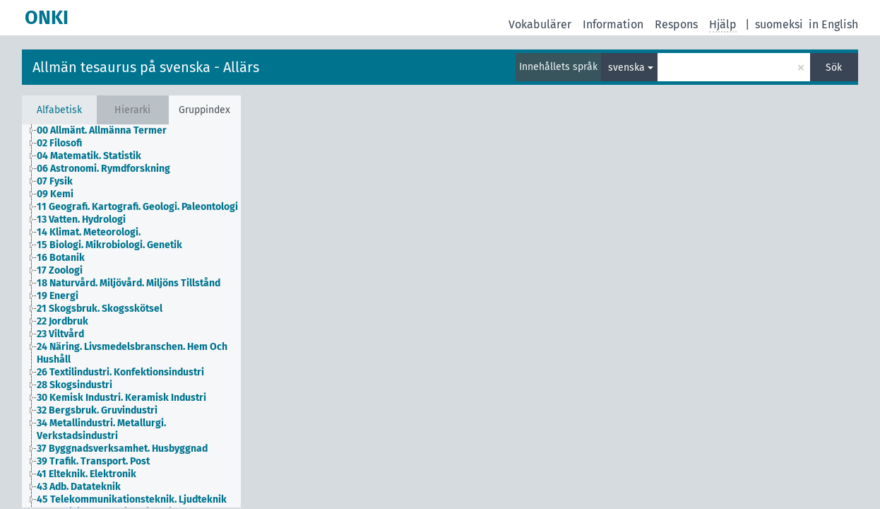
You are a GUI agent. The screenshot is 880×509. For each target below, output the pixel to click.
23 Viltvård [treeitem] (60, 334)
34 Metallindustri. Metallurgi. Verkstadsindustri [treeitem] (101, 429)
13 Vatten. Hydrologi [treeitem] (81, 219)
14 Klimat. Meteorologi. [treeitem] (89, 232)
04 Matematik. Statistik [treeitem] (89, 156)
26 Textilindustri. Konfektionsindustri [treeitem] (120, 372)
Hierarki (132, 110)
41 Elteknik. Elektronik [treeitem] (86, 474)
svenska (626, 68)
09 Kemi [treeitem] (55, 194)
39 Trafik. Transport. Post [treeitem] (93, 461)
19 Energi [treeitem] (57, 296)
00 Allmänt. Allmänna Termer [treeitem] (102, 130)
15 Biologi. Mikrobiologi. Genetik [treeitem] (109, 245)
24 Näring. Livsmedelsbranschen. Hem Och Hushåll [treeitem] (132, 353)
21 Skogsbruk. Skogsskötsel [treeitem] (99, 309)
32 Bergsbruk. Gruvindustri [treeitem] (97, 410)
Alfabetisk (59, 110)
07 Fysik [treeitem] (55, 181)
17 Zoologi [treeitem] (60, 270)
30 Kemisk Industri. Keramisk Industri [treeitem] (121, 398)
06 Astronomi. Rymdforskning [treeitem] (103, 169)
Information (613, 24)
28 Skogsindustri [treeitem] (74, 385)
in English (833, 24)
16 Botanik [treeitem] (61, 258)
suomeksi (779, 24)
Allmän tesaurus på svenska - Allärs (145, 67)
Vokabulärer (540, 24)
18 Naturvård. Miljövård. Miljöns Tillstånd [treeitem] (128, 283)
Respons (676, 24)
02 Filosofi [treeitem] (59, 143)
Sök (834, 68)
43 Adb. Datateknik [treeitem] (79, 487)
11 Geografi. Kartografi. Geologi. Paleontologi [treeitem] (137, 207)
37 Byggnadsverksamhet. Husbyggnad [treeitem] (122, 449)
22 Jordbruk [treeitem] (62, 321)
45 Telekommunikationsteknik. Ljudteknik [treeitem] (132, 499)
